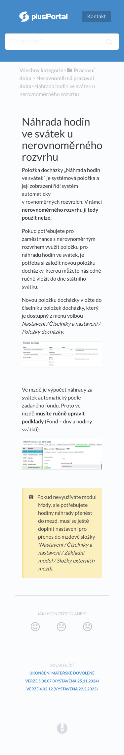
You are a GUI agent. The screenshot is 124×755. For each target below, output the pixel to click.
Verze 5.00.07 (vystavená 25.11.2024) (62, 680)
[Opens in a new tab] (62, 728)
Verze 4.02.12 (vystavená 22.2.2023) (62, 688)
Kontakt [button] (96, 16)
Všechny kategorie (41, 70)
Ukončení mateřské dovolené (62, 673)
